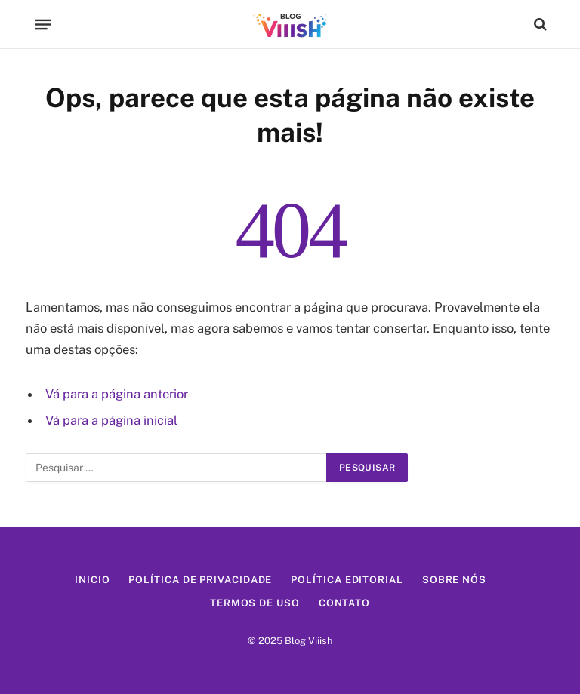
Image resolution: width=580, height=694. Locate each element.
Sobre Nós (454, 579)
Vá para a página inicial (111, 420)
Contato (344, 603)
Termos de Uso (255, 603)
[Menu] (43, 24)
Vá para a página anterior (116, 393)
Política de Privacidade (200, 579)
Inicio (92, 579)
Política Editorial (347, 579)
